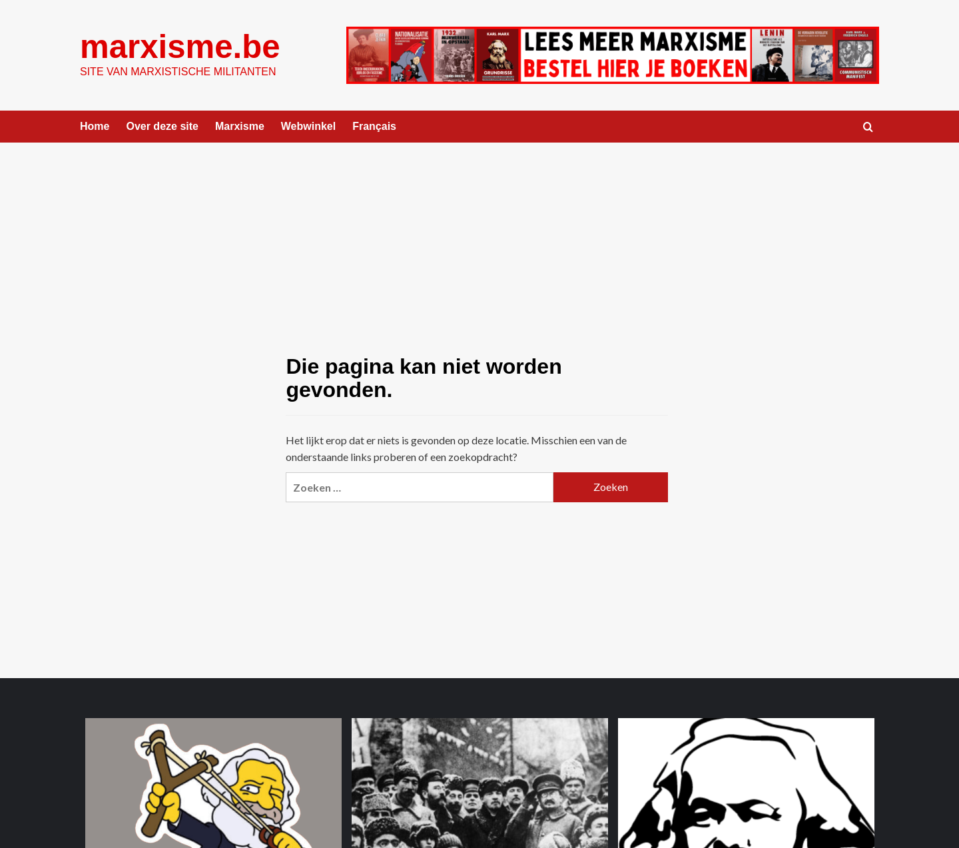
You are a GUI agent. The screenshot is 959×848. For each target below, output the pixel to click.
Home (94, 126)
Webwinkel (308, 126)
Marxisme (239, 126)
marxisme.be (180, 47)
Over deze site (162, 126)
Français (374, 126)
